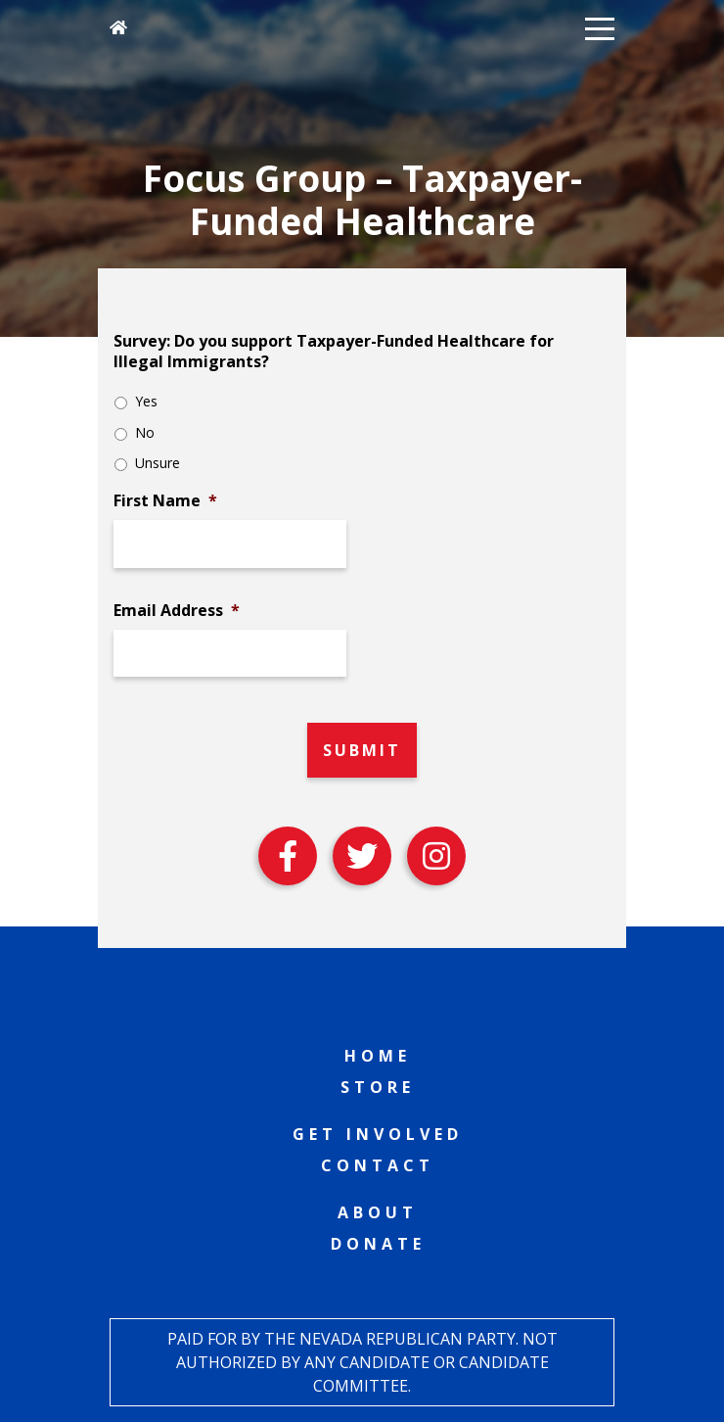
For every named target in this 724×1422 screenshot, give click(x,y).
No (145, 432)
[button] (599, 27)
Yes (146, 401)
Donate (378, 1244)
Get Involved (378, 1134)
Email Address (176, 610)
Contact (377, 1165)
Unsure (157, 462)
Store (377, 1087)
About (378, 1212)
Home (377, 1055)
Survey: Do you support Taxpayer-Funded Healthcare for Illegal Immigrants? (333, 351)
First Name (165, 501)
